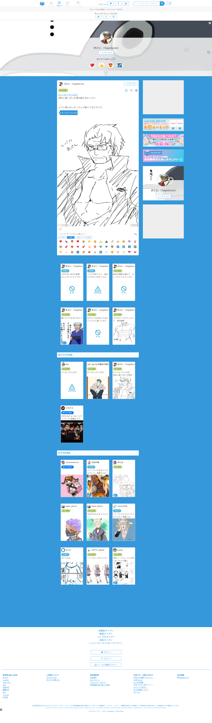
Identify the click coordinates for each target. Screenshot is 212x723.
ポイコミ (136, 692)
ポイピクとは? (51, 677)
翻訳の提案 (13, 675)
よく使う (62, 237)
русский (6, 695)
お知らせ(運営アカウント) (143, 677)
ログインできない (140, 687)
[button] (1, 710)
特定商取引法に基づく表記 (100, 685)
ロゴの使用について (140, 690)
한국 (4, 685)
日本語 (5, 697)
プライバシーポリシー (98, 682)
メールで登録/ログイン (106, 664)
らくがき (63, 90)
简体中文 (6, 687)
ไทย (4, 692)
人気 (70, 237)
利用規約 (93, 677)
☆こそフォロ (106, 52)
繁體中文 (6, 690)
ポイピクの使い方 (52, 680)
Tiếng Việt (6, 682)
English (5, 677)
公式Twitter (138, 680)
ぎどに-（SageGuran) (106, 48)
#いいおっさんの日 (67, 94)
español (6, 680)
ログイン (106, 652)
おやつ (79, 237)
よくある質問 (138, 682)
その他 (88, 237)
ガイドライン (95, 680)
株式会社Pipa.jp (183, 677)
